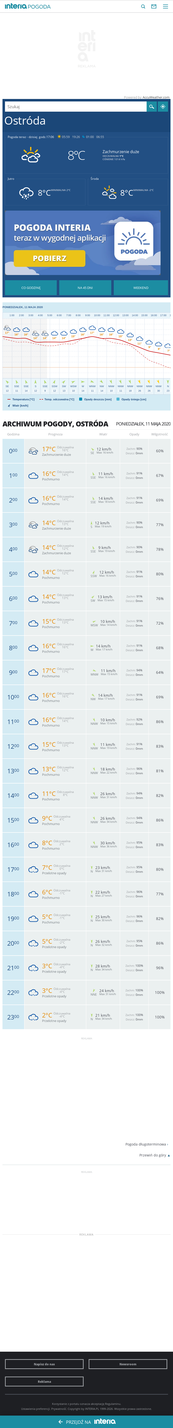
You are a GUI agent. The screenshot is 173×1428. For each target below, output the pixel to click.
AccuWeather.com (156, 97)
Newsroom (127, 1364)
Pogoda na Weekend (141, 287)
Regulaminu (112, 1404)
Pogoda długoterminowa (145, 1144)
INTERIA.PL (92, 1409)
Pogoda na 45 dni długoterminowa (85, 287)
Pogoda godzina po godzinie (31, 287)
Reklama (44, 1381)
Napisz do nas (44, 1364)
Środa (95, 178)
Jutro (11, 178)
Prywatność (58, 1409)
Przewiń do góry (152, 1155)
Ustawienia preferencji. (36, 1409)
